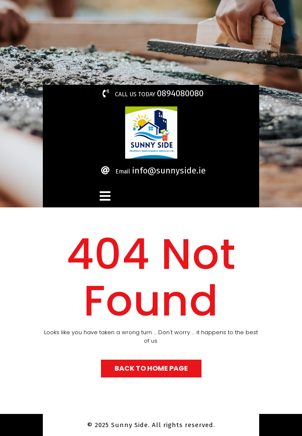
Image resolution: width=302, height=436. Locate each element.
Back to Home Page (151, 368)
